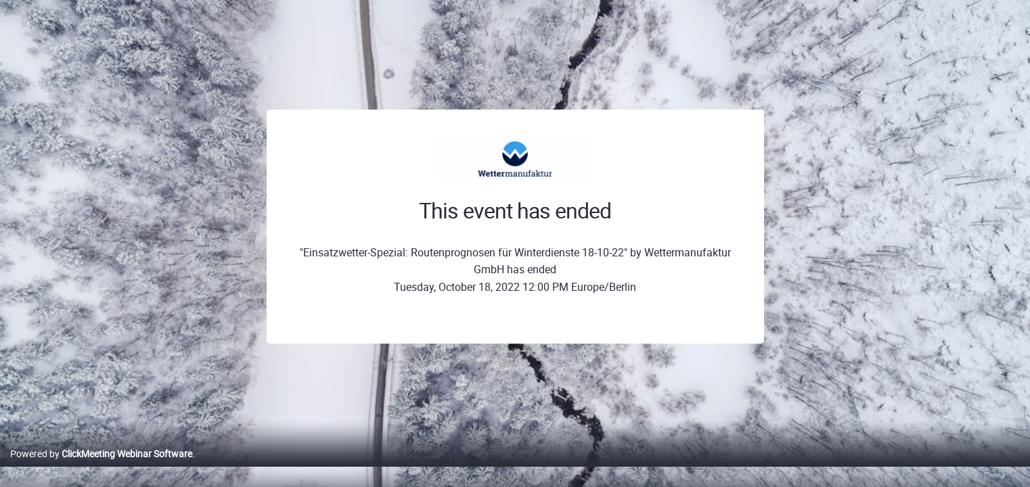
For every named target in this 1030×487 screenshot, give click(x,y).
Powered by (101, 467)
